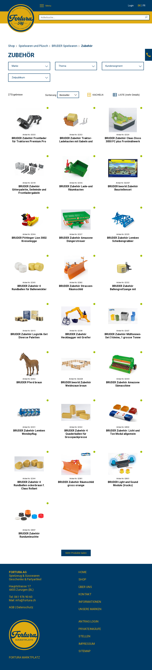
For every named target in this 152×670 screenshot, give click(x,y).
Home (83, 572)
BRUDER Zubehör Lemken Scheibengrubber (123, 239)
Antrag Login (89, 621)
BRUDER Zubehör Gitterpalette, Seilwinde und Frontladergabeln (29, 189)
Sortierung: (51, 95)
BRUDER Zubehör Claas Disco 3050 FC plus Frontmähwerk (123, 140)
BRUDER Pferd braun (29, 382)
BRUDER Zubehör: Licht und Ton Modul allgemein (123, 432)
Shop (11, 46)
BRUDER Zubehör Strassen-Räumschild (76, 287)
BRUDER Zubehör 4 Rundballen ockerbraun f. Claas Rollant (29, 485)
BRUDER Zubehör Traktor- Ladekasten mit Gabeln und (76, 140)
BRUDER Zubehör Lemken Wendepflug (29, 432)
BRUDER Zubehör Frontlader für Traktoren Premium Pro (29, 140)
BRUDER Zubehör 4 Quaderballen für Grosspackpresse (76, 434)
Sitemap (85, 651)
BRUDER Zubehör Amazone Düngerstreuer (76, 239)
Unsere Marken (90, 609)
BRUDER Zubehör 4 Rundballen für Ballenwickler (29, 287)
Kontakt (85, 594)
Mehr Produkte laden (76, 553)
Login (131, 5)
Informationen (90, 601)
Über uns (85, 587)
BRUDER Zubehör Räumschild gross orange (76, 483)
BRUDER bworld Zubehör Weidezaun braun (76, 384)
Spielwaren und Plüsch (33, 46)
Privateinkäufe (90, 629)
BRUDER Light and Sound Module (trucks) (123, 483)
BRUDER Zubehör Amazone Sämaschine (123, 384)
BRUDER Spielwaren (64, 46)
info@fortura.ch (25, 600)
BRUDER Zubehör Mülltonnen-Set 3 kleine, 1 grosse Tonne (123, 336)
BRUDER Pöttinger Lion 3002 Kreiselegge (29, 239)
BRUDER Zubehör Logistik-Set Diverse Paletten (29, 336)
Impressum (87, 643)
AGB (11, 607)
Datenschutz (25, 607)
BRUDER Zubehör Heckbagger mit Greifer (76, 336)
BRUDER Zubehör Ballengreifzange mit (123, 287)
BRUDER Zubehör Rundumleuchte (29, 535)
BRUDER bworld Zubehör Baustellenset (123, 188)
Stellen (84, 636)
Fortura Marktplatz (24, 657)
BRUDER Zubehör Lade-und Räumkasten (76, 188)
